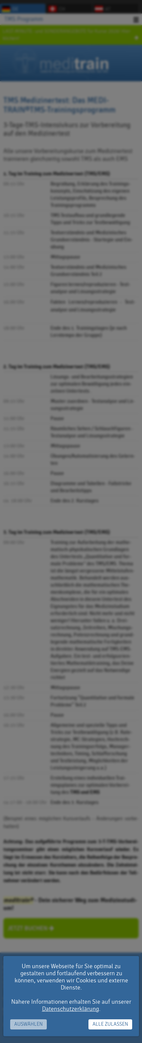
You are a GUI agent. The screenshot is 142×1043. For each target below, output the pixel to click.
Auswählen (28, 1024)
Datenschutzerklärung (70, 1009)
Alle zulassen (110, 1024)
